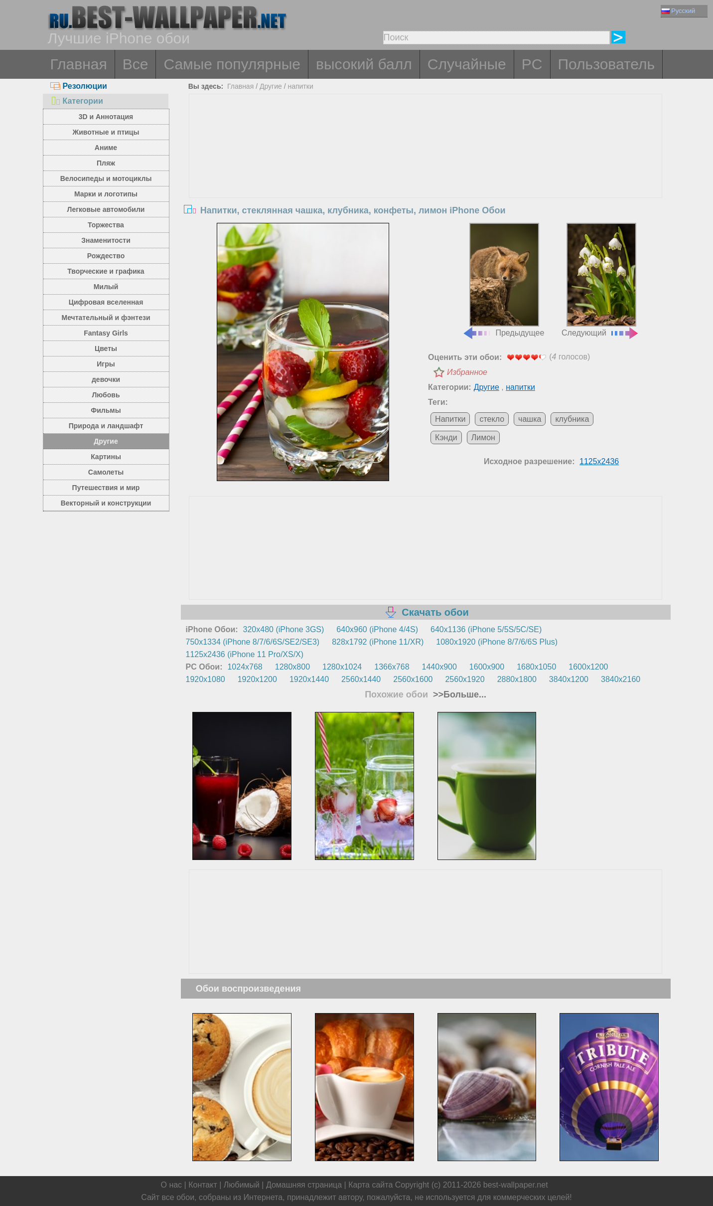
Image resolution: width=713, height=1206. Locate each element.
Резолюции (78, 86)
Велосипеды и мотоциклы (106, 178)
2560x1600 (412, 679)
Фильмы (106, 410)
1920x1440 (309, 679)
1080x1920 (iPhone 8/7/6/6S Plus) (497, 642)
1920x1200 (257, 679)
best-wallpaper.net (515, 1185)
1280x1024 (342, 667)
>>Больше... (458, 694)
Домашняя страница (304, 1185)
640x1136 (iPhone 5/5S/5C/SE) (486, 629)
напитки (300, 86)
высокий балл (364, 64)
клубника (572, 419)
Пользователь (606, 64)
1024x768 (244, 667)
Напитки (450, 419)
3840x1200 (568, 679)
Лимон (483, 437)
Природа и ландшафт (106, 426)
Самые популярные (231, 64)
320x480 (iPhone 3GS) (283, 629)
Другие (106, 441)
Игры (106, 364)
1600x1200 (588, 667)
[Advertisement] (425, 169)
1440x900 (439, 667)
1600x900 (486, 667)
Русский (678, 10)
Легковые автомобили (106, 209)
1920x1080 (205, 679)
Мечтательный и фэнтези (105, 318)
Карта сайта (370, 1185)
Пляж (106, 163)
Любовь (106, 395)
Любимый (242, 1185)
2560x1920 (464, 679)
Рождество (106, 256)
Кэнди (446, 437)
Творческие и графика (105, 271)
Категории (76, 101)
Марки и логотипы (106, 194)
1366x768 (391, 667)
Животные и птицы (106, 132)
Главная (78, 64)
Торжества (106, 225)
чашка (529, 419)
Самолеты (106, 472)
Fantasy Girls (106, 333)
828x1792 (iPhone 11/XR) (378, 642)
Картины (106, 457)
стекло (491, 419)
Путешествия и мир (106, 488)
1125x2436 (599, 461)
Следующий (600, 280)
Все (135, 64)
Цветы (106, 348)
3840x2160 (620, 679)
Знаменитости (106, 240)
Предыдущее (503, 280)
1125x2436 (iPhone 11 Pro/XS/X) (245, 654)
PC (532, 64)
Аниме (106, 148)
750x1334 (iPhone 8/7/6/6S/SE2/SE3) (253, 642)
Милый (106, 287)
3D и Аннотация (106, 117)
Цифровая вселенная (106, 302)
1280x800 (292, 667)
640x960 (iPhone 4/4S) (377, 629)
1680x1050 (536, 667)
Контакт (202, 1185)
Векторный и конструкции (106, 503)
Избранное (467, 372)
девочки (106, 379)
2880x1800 (517, 679)
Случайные (467, 64)
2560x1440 (361, 679)
